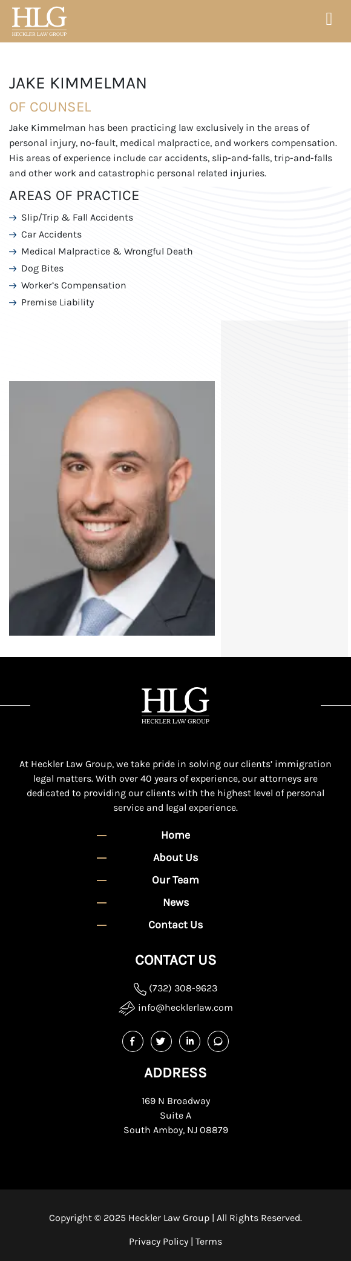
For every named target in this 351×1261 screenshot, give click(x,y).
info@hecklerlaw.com (176, 1008)
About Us (175, 857)
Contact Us (175, 924)
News (176, 902)
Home (175, 835)
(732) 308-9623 (175, 988)
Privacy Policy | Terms (175, 1241)
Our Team (175, 880)
